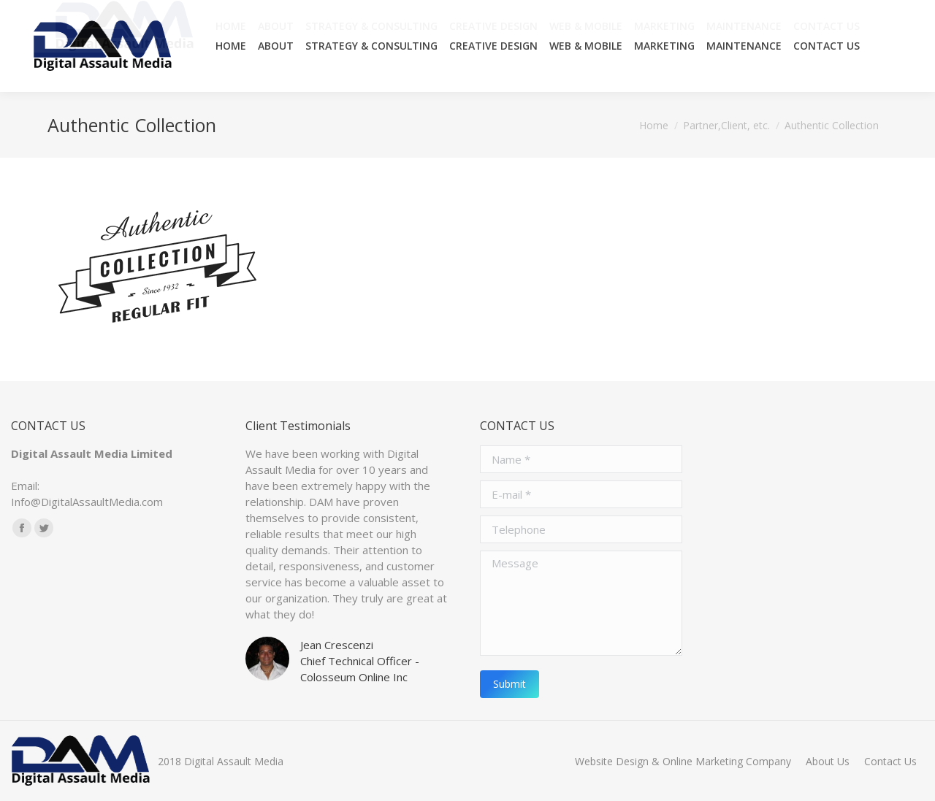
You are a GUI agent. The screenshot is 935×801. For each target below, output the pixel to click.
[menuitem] (230, 46)
